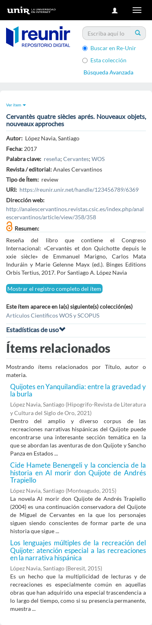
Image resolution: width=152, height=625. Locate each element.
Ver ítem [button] (16, 104)
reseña (52, 158)
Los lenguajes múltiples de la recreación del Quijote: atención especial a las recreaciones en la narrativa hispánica (78, 550)
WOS (98, 158)
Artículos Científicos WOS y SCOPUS (52, 315)
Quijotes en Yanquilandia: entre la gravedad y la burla (78, 390)
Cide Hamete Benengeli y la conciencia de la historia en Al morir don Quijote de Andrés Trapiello (78, 472)
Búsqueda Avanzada (108, 72)
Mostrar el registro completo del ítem (54, 288)
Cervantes (76, 158)
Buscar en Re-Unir (109, 47)
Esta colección (104, 60)
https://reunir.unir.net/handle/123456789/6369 (79, 189)
